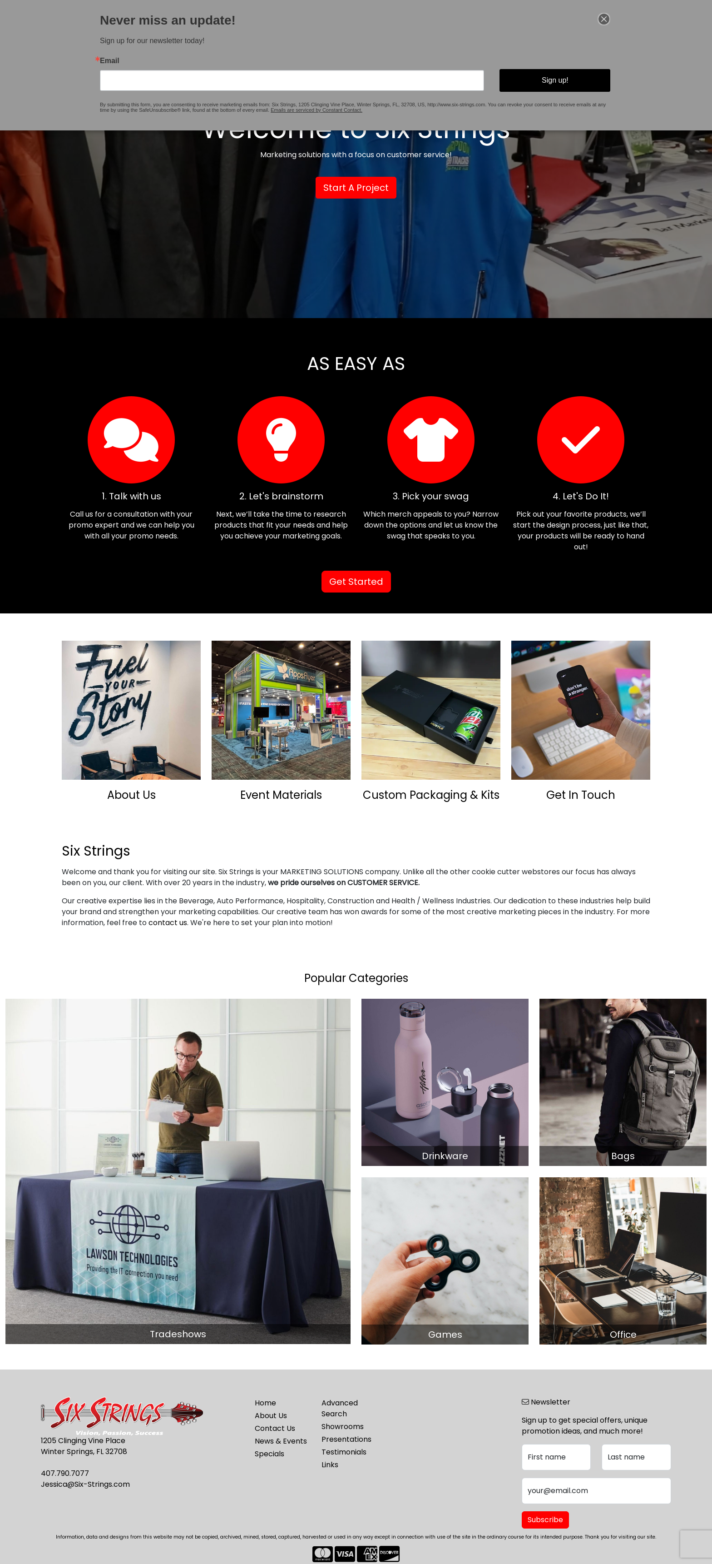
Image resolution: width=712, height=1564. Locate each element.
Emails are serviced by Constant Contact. (321, 104)
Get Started (356, 581)
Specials (269, 1454)
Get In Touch (580, 794)
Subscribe (545, 1519)
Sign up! (529, 78)
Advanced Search (339, 1408)
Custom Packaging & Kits (431, 794)
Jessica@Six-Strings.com (85, 1484)
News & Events (281, 1441)
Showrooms (342, 1426)
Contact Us (275, 1428)
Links (329, 1464)
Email (141, 61)
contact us (167, 922)
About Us (131, 794)
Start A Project (356, 187)
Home (265, 1403)
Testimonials (343, 1452)
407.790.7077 (65, 1473)
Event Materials (281, 794)
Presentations (346, 1439)
